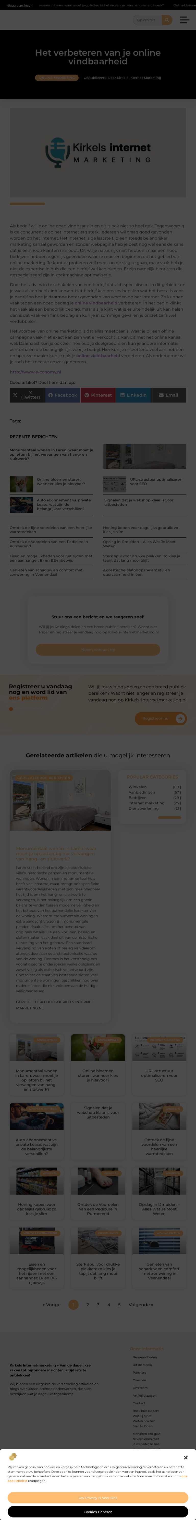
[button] (185, 1457)
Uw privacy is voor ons (98, 1498)
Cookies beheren (98, 1512)
